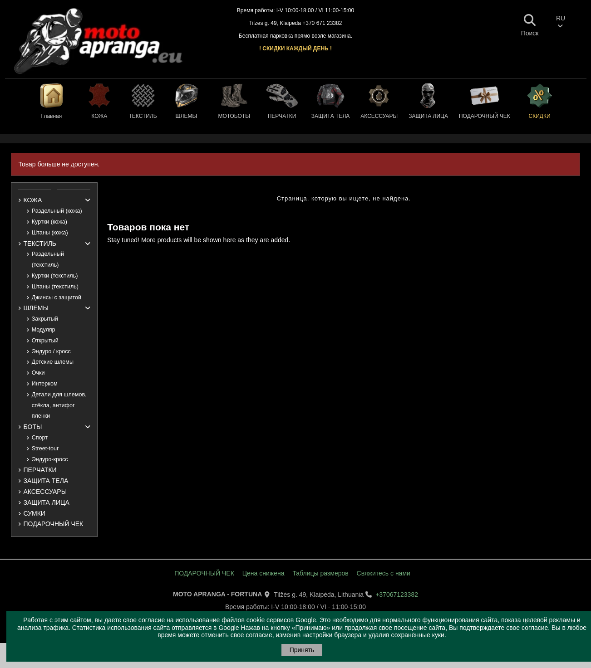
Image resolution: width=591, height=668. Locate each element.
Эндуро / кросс (51, 351)
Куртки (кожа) (49, 222)
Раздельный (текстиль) (48, 259)
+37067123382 (396, 594)
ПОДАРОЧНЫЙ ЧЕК (54, 523)
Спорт (40, 437)
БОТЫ (33, 426)
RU (560, 22)
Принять (302, 649)
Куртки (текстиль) (55, 276)
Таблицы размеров (320, 573)
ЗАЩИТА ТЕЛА (46, 480)
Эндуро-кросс (50, 459)
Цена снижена (263, 573)
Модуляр (43, 330)
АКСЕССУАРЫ (45, 491)
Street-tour (45, 448)
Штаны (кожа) (50, 232)
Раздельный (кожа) (57, 211)
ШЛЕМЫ (36, 308)
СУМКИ (34, 513)
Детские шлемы (53, 362)
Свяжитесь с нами (383, 573)
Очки (38, 373)
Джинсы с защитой (56, 297)
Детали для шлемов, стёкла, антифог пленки (59, 405)
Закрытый (45, 319)
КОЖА (33, 200)
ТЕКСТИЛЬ (40, 243)
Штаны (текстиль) (55, 286)
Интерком (45, 383)
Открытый (45, 340)
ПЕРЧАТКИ (40, 469)
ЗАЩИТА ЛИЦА (46, 502)
